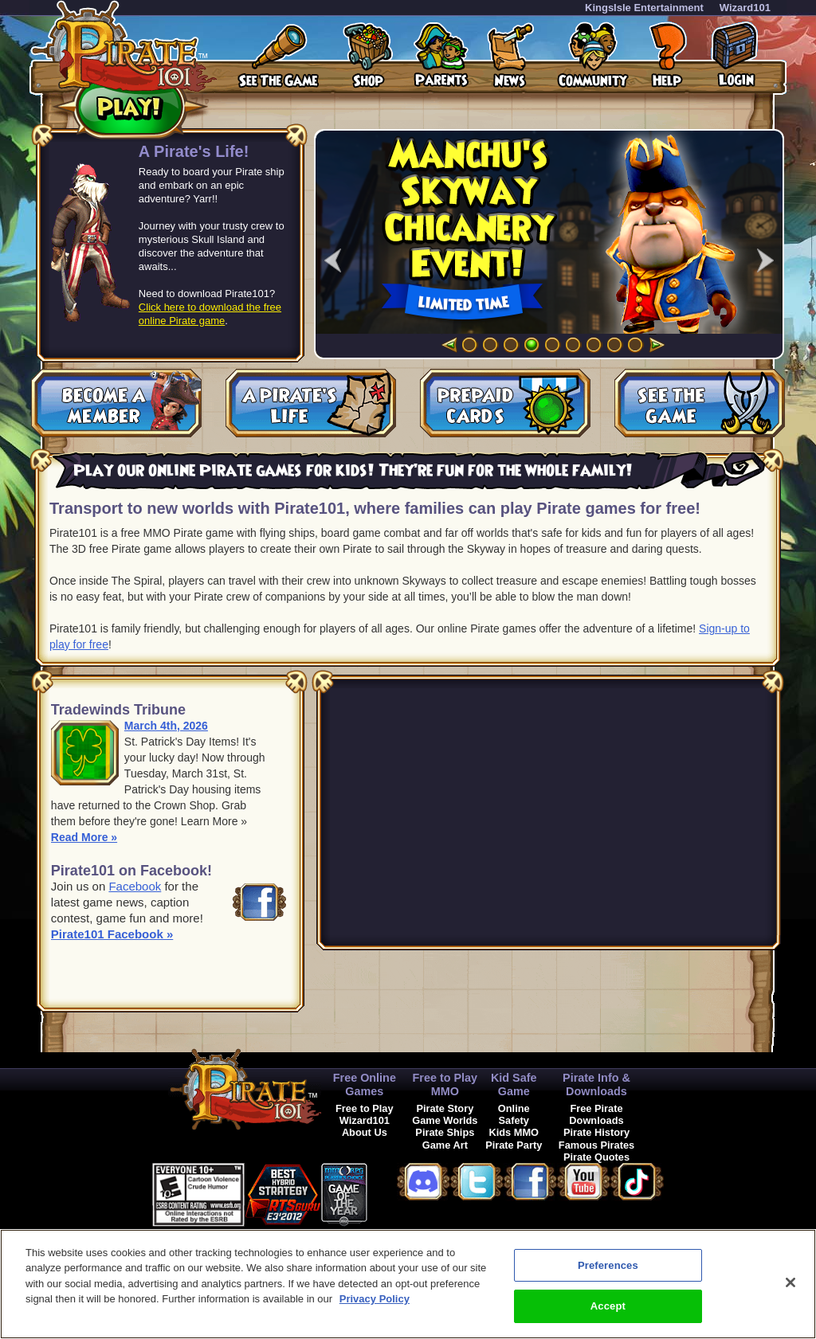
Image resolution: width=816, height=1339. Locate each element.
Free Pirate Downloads (596, 1114)
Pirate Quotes (596, 1157)
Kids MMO (513, 1132)
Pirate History (596, 1132)
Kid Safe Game (514, 1084)
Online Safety (514, 1114)
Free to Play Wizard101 (364, 1114)
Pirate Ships (444, 1132)
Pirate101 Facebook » (112, 934)
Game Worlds (444, 1120)
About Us (364, 1132)
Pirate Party (513, 1145)
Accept (608, 1306)
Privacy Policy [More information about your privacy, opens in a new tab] (374, 1299)
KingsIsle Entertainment (644, 8)
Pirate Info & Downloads (596, 1084)
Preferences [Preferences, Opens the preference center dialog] (608, 1265)
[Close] (790, 1282)
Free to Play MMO (445, 1084)
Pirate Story (444, 1108)
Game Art (445, 1145)
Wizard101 (745, 8)
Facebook (134, 886)
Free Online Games (364, 1084)
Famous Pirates (596, 1145)
